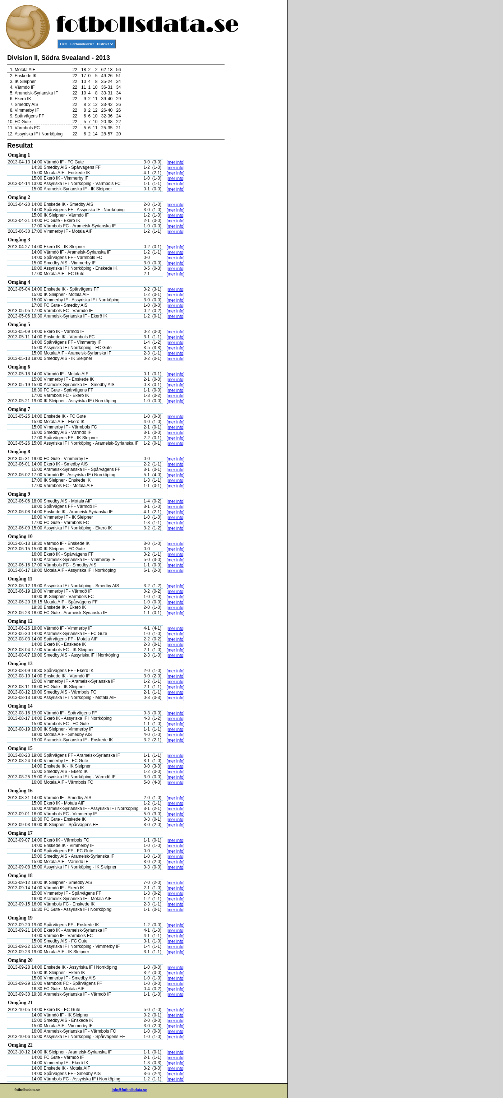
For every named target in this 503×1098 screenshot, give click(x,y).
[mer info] (176, 162)
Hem (64, 44)
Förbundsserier (82, 44)
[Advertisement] (255, 164)
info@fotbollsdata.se (129, 1090)
